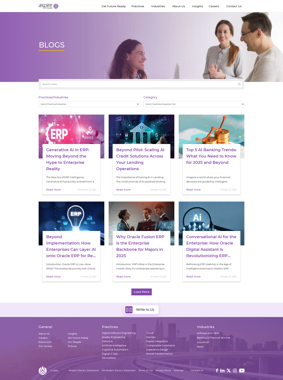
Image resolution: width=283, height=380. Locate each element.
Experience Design (157, 349)
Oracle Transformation (159, 353)
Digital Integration (157, 341)
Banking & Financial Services (213, 337)
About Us (44, 333)
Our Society (45, 346)
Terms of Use (146, 370)
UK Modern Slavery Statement (119, 370)
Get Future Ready (78, 338)
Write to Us (139, 309)
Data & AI (107, 341)
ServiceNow (109, 358)
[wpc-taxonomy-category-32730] (193, 104)
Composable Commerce (160, 345)
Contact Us (197, 370)
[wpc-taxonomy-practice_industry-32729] (89, 104)
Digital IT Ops (110, 353)
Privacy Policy (163, 370)
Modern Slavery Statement (84, 370)
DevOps (151, 337)
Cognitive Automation (115, 349)
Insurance (203, 342)
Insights (72, 333)
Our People (74, 342)
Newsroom (45, 342)
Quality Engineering (113, 337)
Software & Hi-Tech (208, 333)
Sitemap (179, 370)
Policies (72, 346)
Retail (200, 346)
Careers (43, 338)
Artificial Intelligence (114, 345)
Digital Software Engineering (119, 333)
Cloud (149, 333)
